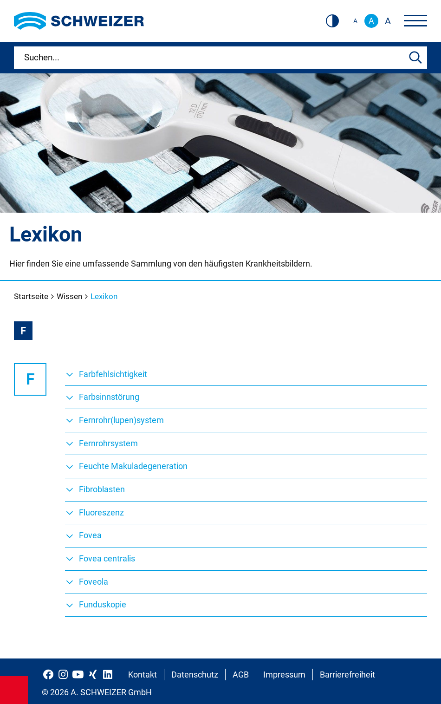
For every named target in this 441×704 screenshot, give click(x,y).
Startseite (32, 296)
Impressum (284, 674)
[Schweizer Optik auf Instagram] (63, 674)
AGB (241, 674)
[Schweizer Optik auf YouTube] (77, 674)
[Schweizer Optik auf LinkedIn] (107, 674)
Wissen (70, 296)
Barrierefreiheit (347, 674)
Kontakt (142, 674)
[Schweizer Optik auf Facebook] (48, 674)
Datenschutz (194, 674)
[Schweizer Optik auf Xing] (92, 674)
